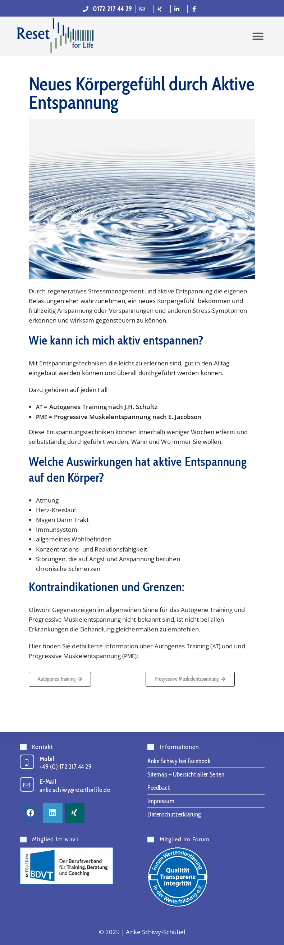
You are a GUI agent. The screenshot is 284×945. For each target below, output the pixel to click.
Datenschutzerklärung (174, 814)
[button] (258, 36)
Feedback (158, 787)
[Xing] (74, 813)
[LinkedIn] (53, 813)
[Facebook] (31, 813)
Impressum (160, 801)
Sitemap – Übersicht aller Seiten (185, 774)
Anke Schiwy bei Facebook (178, 761)
